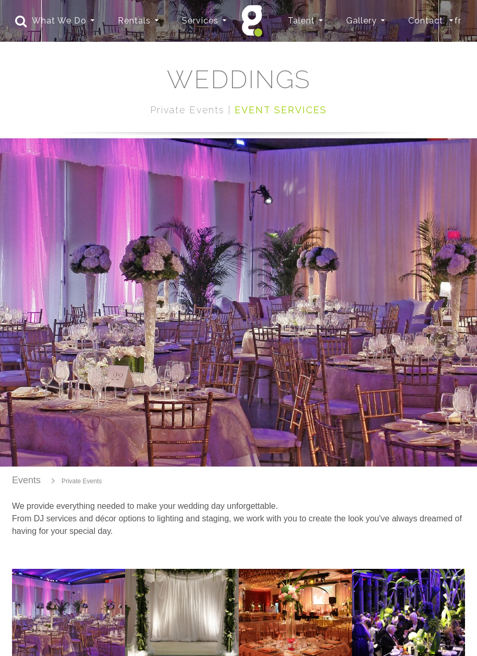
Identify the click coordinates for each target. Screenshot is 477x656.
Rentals (134, 21)
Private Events (82, 481)
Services (200, 21)
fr (458, 21)
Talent (301, 21)
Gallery (361, 21)
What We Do (59, 21)
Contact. (426, 21)
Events (26, 480)
